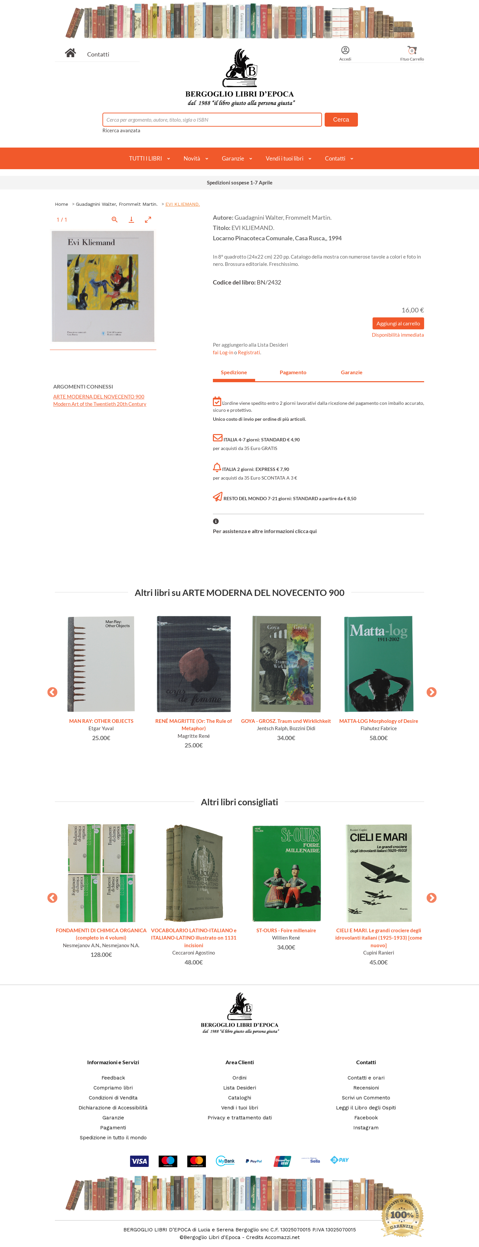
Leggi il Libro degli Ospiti (366, 1108)
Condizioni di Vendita (113, 1098)
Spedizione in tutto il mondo (113, 1138)
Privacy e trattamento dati (240, 1118)
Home (61, 204)
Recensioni (366, 1088)
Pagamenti (113, 1128)
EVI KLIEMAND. (182, 204)
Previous (50, 690)
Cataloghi (239, 1098)
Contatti (98, 54)
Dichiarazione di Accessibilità (113, 1108)
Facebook (366, 1118)
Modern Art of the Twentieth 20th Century (99, 404)
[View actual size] (114, 219)
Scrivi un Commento (366, 1098)
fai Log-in (223, 352)
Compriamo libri (113, 1088)
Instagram (366, 1128)
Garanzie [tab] (352, 372)
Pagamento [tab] (293, 372)
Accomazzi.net (282, 1237)
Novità (192, 158)
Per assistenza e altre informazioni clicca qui (265, 531)
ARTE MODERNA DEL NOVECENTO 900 (98, 396)
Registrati (249, 352)
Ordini (239, 1078)
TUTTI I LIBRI (145, 158)
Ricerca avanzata (121, 130)
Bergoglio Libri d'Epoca (212, 1237)
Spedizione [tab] (234, 372)
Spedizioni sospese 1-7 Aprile (239, 182)
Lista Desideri (239, 1088)
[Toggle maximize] (148, 219)
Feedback (113, 1078)
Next (429, 690)
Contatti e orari (366, 1078)
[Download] (131, 219)
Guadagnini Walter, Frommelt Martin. (117, 204)
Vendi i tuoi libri (284, 158)
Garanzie (233, 158)
